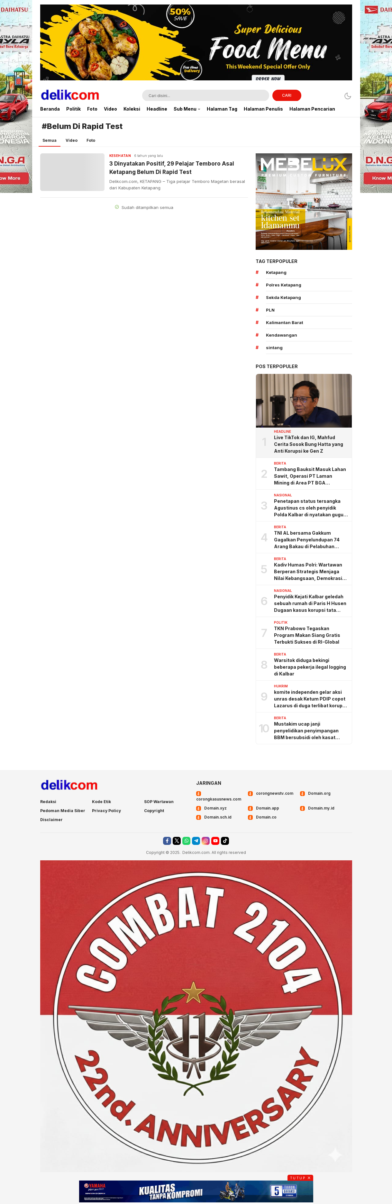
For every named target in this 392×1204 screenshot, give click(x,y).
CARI (286, 95)
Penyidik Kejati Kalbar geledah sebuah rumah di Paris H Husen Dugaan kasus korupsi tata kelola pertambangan (310, 603)
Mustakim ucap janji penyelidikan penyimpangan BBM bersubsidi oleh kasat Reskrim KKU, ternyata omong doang (308, 731)
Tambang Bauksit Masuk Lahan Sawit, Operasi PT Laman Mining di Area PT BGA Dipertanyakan (310, 476)
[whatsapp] (186, 841)
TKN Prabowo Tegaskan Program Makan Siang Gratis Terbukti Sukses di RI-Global (307, 635)
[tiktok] (225, 841)
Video (71, 140)
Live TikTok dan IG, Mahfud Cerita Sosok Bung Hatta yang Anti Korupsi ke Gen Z (308, 444)
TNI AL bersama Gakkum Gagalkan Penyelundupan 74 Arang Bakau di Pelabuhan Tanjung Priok (307, 540)
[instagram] (206, 841)
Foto (91, 140)
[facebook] (167, 841)
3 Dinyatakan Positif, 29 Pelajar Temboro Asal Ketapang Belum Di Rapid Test (171, 167)
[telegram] (196, 841)
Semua (49, 140)
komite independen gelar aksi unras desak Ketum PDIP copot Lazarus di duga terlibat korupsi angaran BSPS (310, 699)
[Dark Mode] (348, 96)
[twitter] (177, 841)
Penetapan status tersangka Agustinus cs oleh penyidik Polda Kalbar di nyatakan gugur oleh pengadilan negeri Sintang (309, 508)
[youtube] (215, 841)
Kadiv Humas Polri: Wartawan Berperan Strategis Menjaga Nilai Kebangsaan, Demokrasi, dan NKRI (309, 572)
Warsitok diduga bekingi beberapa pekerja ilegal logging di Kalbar (310, 666)
